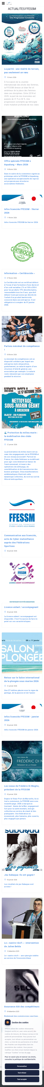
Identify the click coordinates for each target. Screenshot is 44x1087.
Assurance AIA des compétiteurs (21, 1006)
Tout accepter (22, 1079)
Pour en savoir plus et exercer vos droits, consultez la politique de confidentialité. (20, 1058)
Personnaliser (22, 1066)
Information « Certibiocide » (19, 273)
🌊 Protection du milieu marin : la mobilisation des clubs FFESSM (21, 436)
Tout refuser (22, 1073)
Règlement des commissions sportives (21, 1016)
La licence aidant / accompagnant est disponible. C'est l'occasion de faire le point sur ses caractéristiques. (20, 618)
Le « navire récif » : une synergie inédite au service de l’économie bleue (21, 957)
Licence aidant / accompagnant (21, 607)
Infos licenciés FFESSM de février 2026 (21, 222)
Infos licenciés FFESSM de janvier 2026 (21, 730)
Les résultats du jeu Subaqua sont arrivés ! (19, 885)
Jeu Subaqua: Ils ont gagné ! (19, 875)
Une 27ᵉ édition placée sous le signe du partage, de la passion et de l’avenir (21, 691)
